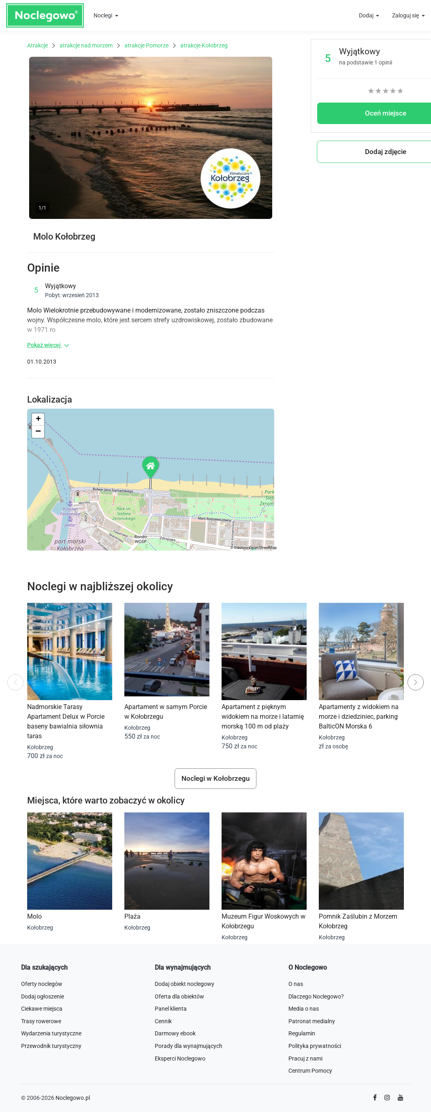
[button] (151, 467)
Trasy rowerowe (41, 1021)
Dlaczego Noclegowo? (316, 996)
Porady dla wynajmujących (188, 1046)
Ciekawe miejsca (41, 1008)
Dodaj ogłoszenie (42, 996)
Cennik (163, 1021)
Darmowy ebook (175, 1033)
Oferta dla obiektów (179, 996)
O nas (295, 984)
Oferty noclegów (41, 984)
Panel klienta (171, 1008)
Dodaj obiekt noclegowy (184, 984)
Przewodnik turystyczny (51, 1046)
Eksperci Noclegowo (180, 1058)
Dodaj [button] (367, 15)
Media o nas (303, 1008)
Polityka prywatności (314, 1046)
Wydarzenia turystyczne (51, 1033)
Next (417, 678)
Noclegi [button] (103, 15)
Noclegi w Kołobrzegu (215, 778)
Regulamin (301, 1033)
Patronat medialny (311, 1021)
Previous (15, 686)
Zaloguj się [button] (406, 15)
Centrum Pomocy (310, 1070)
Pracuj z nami (305, 1058)
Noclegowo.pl (72, 1098)
